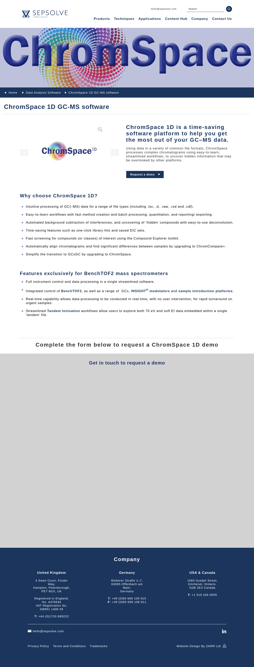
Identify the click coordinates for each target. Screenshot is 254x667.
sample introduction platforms (205, 291)
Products (102, 19)
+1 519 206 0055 (204, 594)
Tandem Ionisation (63, 311)
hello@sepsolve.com (164, 9)
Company (199, 19)
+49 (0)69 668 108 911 (129, 602)
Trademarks (98, 646)
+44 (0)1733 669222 (53, 616)
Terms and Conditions (69, 646)
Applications (149, 19)
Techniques (124, 19)
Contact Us (222, 19)
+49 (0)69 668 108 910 (129, 598)
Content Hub (176, 19)
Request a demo (142, 174)
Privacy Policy (38, 646)
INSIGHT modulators (150, 291)
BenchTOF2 (71, 291)
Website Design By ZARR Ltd (199, 646)
